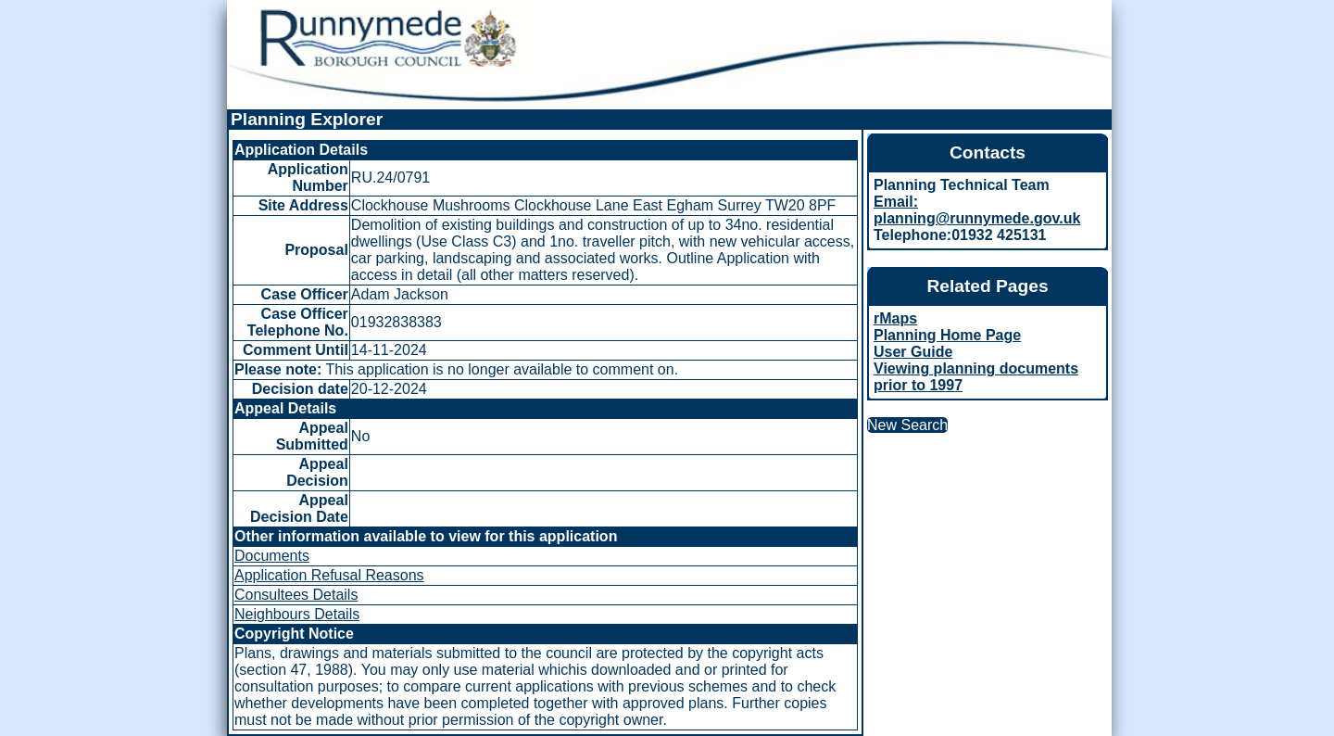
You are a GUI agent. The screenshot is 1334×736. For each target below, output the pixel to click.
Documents (271, 556)
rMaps (895, 318)
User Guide (913, 352)
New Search (907, 425)
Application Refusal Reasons (329, 575)
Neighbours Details (296, 614)
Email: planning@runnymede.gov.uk (977, 210)
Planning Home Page (947, 335)
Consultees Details (296, 595)
